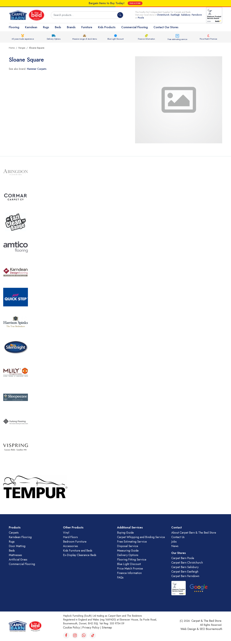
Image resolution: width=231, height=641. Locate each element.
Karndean (31, 27)
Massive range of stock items (84, 38)
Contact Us (177, 537)
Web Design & (190, 629)
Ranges (21, 47)
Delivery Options (53, 38)
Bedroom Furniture (74, 542)
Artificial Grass (18, 559)
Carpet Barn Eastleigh (184, 571)
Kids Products (107, 27)
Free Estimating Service (132, 542)
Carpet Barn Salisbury (185, 567)
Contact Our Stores (166, 27)
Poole (141, 17)
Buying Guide (125, 533)
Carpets (14, 533)
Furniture (86, 27)
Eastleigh (175, 14)
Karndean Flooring (20, 537)
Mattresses (15, 555)
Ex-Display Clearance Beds (79, 555)
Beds (58, 27)
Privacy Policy (90, 627)
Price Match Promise (208, 38)
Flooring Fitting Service (131, 559)
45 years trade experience (23, 38)
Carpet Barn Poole (182, 558)
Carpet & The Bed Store (206, 621)
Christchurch (163, 14)
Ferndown (197, 14)
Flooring (14, 27)
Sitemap (107, 627)
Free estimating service (177, 39)
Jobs (174, 542)
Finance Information (146, 38)
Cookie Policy (71, 627)
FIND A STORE (135, 3)
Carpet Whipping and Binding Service (141, 537)
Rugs (46, 27)
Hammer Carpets (36, 69)
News (174, 546)
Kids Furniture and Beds (77, 550)
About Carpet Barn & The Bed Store (193, 533)
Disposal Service (127, 546)
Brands (71, 27)
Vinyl (66, 533)
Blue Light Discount (115, 38)
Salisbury (185, 14)
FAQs (120, 577)
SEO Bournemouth (211, 629)
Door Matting (17, 546)
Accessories (70, 546)
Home (12, 47)
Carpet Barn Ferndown (185, 576)
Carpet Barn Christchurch (187, 563)
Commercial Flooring (134, 27)
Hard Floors (70, 537)
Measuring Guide (128, 550)
